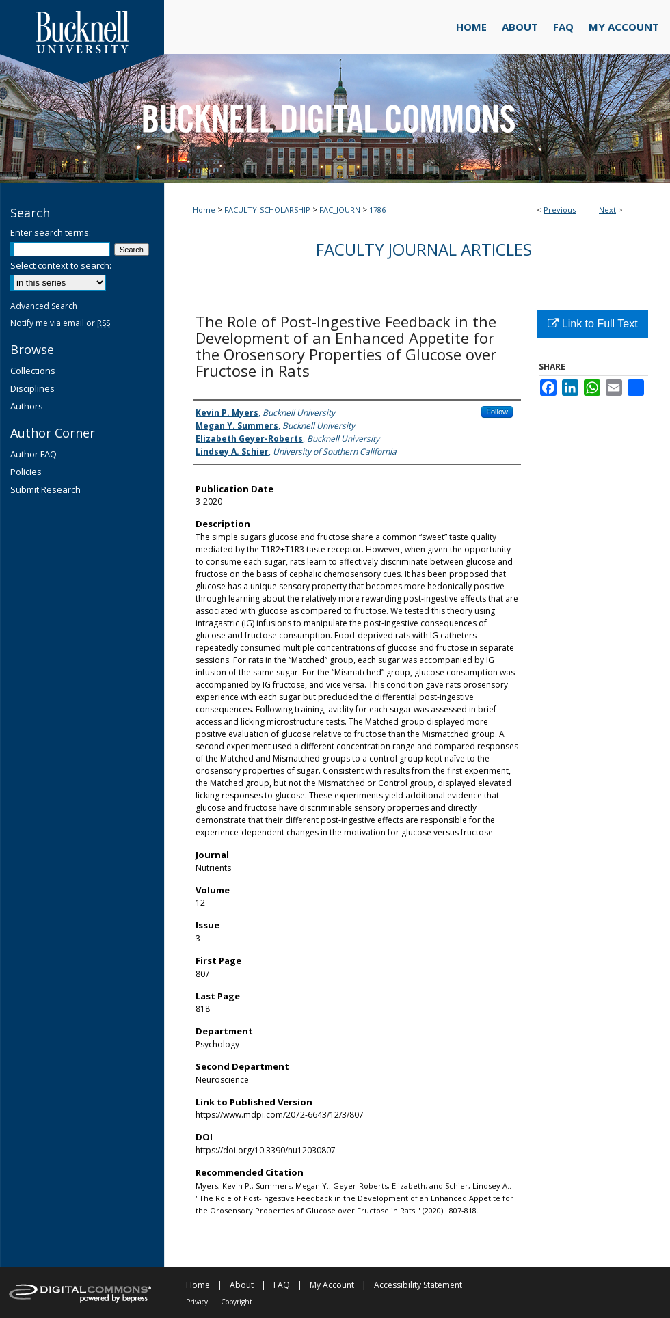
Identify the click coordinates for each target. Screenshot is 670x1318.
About (242, 1285)
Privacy (197, 1301)
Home (204, 209)
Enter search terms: (50, 232)
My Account (332, 1285)
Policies (26, 472)
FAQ (281, 1285)
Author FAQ (33, 454)
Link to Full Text (592, 324)
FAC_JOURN (339, 209)
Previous (560, 209)
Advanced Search (43, 306)
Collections (32, 370)
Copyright (236, 1301)
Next (607, 209)
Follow (497, 411)
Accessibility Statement (418, 1285)
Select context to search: (60, 265)
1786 (377, 209)
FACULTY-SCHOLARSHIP (267, 209)
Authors (26, 406)
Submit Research (45, 489)
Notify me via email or (60, 323)
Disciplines (32, 388)
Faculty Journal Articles (424, 249)
